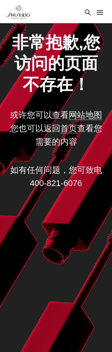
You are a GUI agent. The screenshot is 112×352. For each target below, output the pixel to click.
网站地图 (85, 115)
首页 (68, 128)
